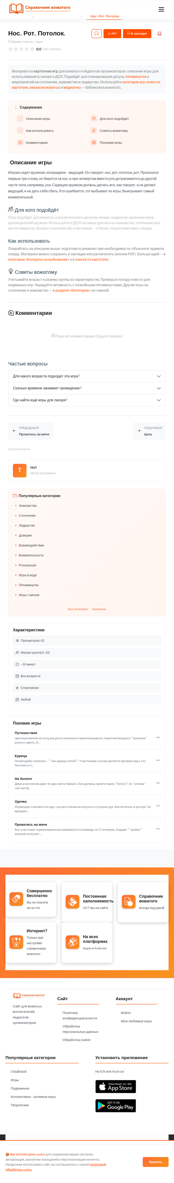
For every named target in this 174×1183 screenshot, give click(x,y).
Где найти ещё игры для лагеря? (40, 400)
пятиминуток (135, 76)
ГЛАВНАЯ (19, 1070)
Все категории (78, 609)
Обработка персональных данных (80, 1027)
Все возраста (28, 676)
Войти (126, 1011)
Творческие (20, 1103)
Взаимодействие (29, 545)
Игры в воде (26, 575)
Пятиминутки (26, 585)
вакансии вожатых (45, 87)
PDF (112, 33)
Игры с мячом (27, 595)
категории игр (133, 82)
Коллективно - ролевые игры (33, 1095)
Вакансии (99, 609)
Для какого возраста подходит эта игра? (46, 376)
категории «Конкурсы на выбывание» (38, 259)
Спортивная (27, 688)
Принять (155, 1162)
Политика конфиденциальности (80, 1013)
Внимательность (29, 555)
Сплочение (25, 515)
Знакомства (25, 505)
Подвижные (20, 1087)
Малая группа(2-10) (33, 652)
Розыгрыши (25, 565)
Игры (15, 1078)
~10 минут (26, 664)
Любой (23, 699)
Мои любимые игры (136, 1019)
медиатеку (72, 87)
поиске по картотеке (91, 259)
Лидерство (25, 525)
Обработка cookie (76, 1038)
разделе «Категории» (73, 290)
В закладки (137, 33)
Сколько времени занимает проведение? (47, 388)
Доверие (23, 535)
